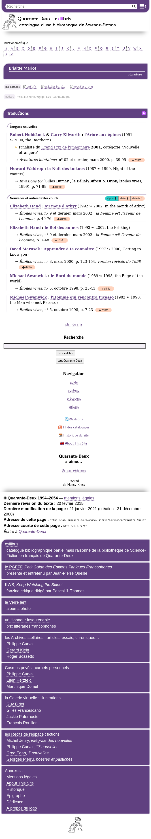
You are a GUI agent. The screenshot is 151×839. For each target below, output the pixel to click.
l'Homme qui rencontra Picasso (82, 297)
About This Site (76, 443)
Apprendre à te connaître (69, 249)
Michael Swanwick (28, 276)
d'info (138, 160)
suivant (74, 406)
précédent (74, 398)
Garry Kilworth (66, 135)
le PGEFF (13, 567)
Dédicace (14, 802)
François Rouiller (21, 723)
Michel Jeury (17, 740)
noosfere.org (83, 86)
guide (74, 382)
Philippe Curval (20, 644)
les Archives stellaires (24, 637)
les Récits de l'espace (24, 734)
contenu (73, 390)
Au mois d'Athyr (61, 206)
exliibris (11, 544)
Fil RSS (144, 113)
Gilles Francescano (23, 710)
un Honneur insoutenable (27, 620)
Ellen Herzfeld (19, 680)
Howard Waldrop (26, 169)
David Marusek (25, 249)
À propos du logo (21, 808)
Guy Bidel (15, 704)
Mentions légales (21, 777)
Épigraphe (15, 795)
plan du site (73, 324)
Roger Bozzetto (20, 656)
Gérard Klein (17, 650)
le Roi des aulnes (62, 227)
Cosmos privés (18, 668)
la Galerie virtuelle (21, 698)
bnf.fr (31, 86)
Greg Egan (16, 753)
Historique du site (76, 435)
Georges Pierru (20, 759)
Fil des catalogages (76, 427)
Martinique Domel (22, 686)
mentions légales (79, 498)
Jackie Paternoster (23, 716)
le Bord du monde (68, 276)
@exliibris (76, 419)
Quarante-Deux (32, 531)
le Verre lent (15, 602)
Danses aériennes (74, 470)
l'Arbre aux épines (102, 135)
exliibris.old (55, 86)
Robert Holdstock (27, 135)
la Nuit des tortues (66, 169)
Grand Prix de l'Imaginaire (65, 147)
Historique (15, 789)
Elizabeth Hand (25, 206)
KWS (9, 584)
